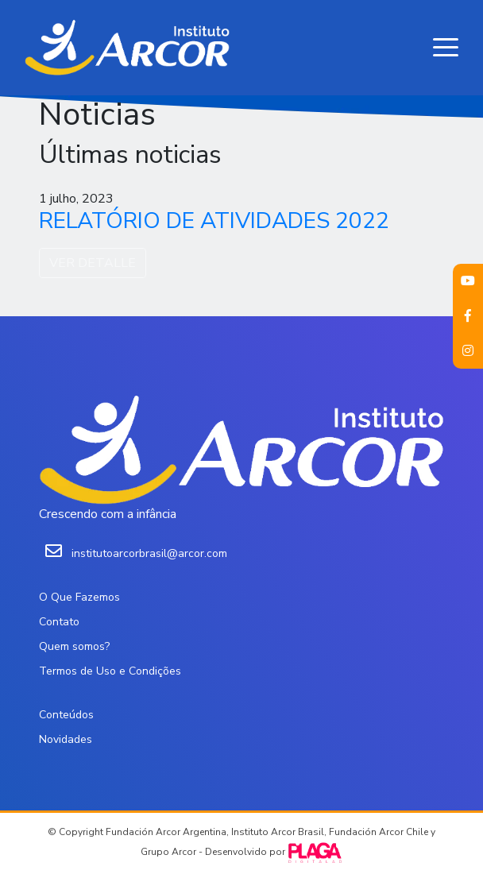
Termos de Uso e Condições (110, 671)
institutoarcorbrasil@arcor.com (149, 553)
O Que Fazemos (79, 597)
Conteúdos (66, 714)
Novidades (65, 739)
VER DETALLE (92, 263)
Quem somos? (74, 646)
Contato (59, 621)
